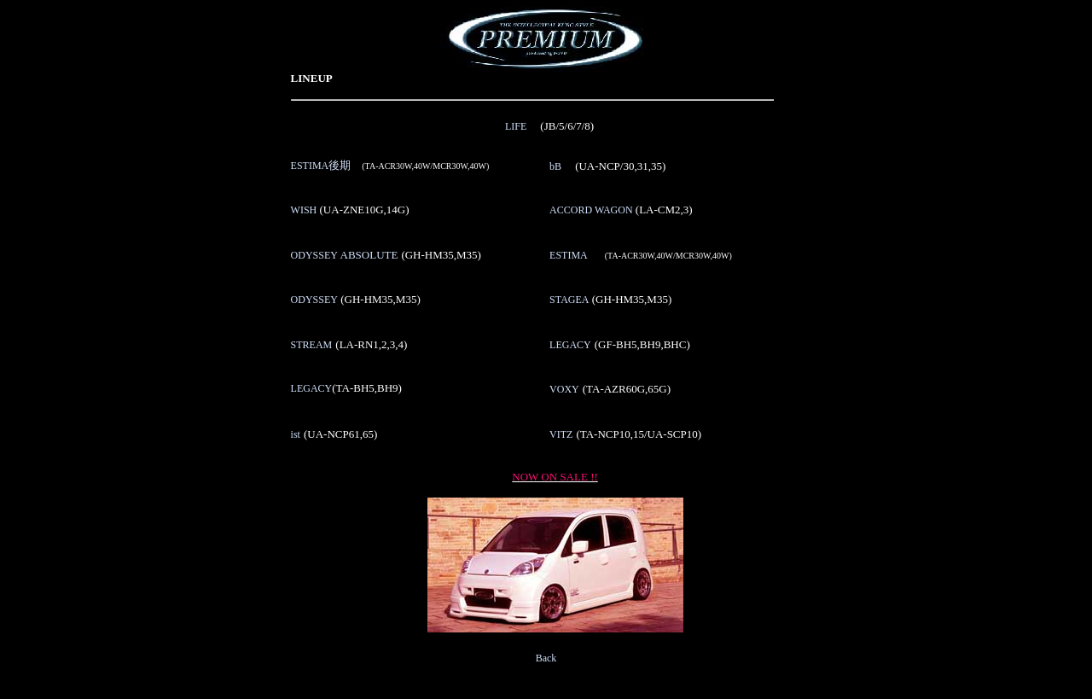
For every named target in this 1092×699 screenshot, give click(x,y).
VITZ (560, 434)
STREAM (312, 345)
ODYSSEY (344, 255)
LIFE (515, 126)
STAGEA (569, 300)
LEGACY (570, 345)
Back (546, 658)
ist (295, 434)
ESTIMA (321, 166)
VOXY (564, 389)
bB (555, 166)
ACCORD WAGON (590, 210)
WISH (304, 210)
